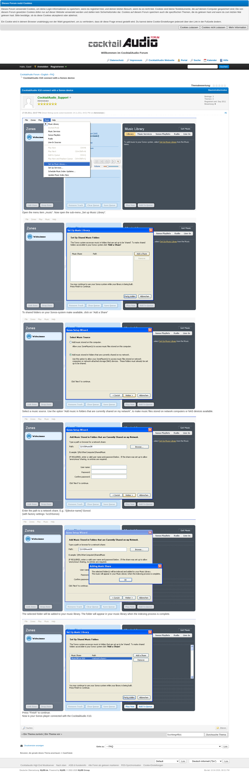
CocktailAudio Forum (29, 74)
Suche (197, 60)
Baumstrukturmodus (217, 90)
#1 (226, 113)
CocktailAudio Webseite (161, 60)
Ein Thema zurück (33, 734)
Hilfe (225, 60)
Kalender (212, 60)
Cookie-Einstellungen (153, 765)
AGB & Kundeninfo (77, 765)
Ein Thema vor (52, 734)
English (44, 74)
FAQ (52, 74)
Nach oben (61, 765)
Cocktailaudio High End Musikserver (37, 765)
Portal (184, 60)
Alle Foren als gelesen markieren (103, 765)
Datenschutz (117, 60)
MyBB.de (44, 770)
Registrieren (57, 66)
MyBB (62, 770)
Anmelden (42, 66)
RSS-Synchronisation (131, 765)
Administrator (99, 113)
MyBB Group (84, 770)
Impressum (136, 60)
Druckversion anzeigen (34, 745)
